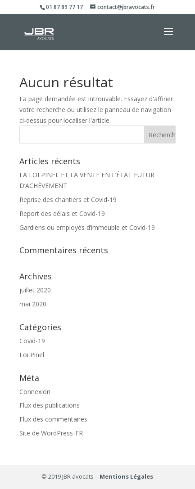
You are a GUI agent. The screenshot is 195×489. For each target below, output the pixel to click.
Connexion (34, 391)
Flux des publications (49, 405)
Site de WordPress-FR (51, 433)
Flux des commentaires (53, 419)
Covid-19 (32, 340)
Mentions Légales (126, 476)
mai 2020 (32, 304)
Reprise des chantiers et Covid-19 (68, 199)
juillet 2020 (35, 290)
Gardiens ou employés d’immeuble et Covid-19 (87, 227)
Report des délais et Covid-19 (62, 213)
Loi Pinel (31, 354)
